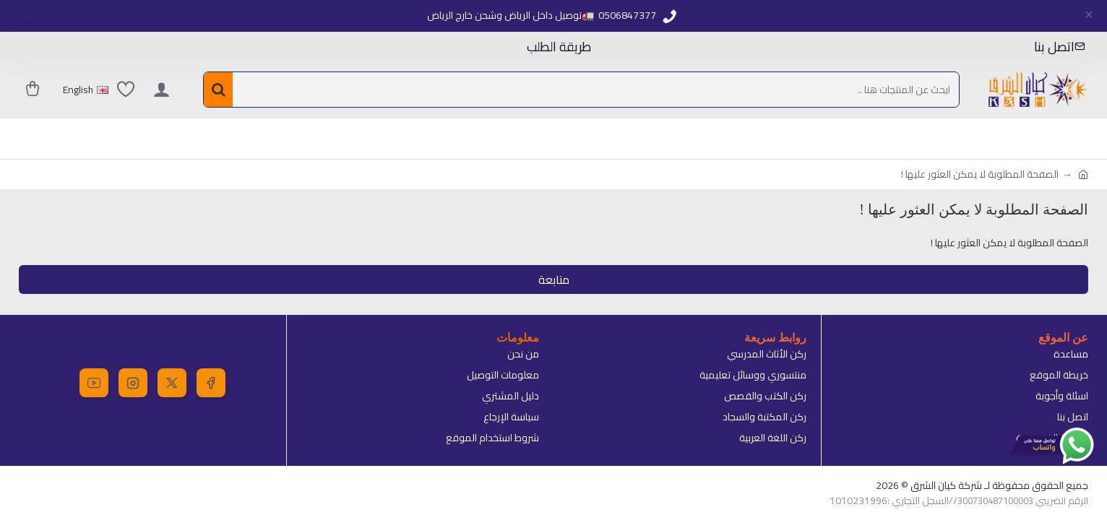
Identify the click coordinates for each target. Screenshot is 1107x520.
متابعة (553, 279)
